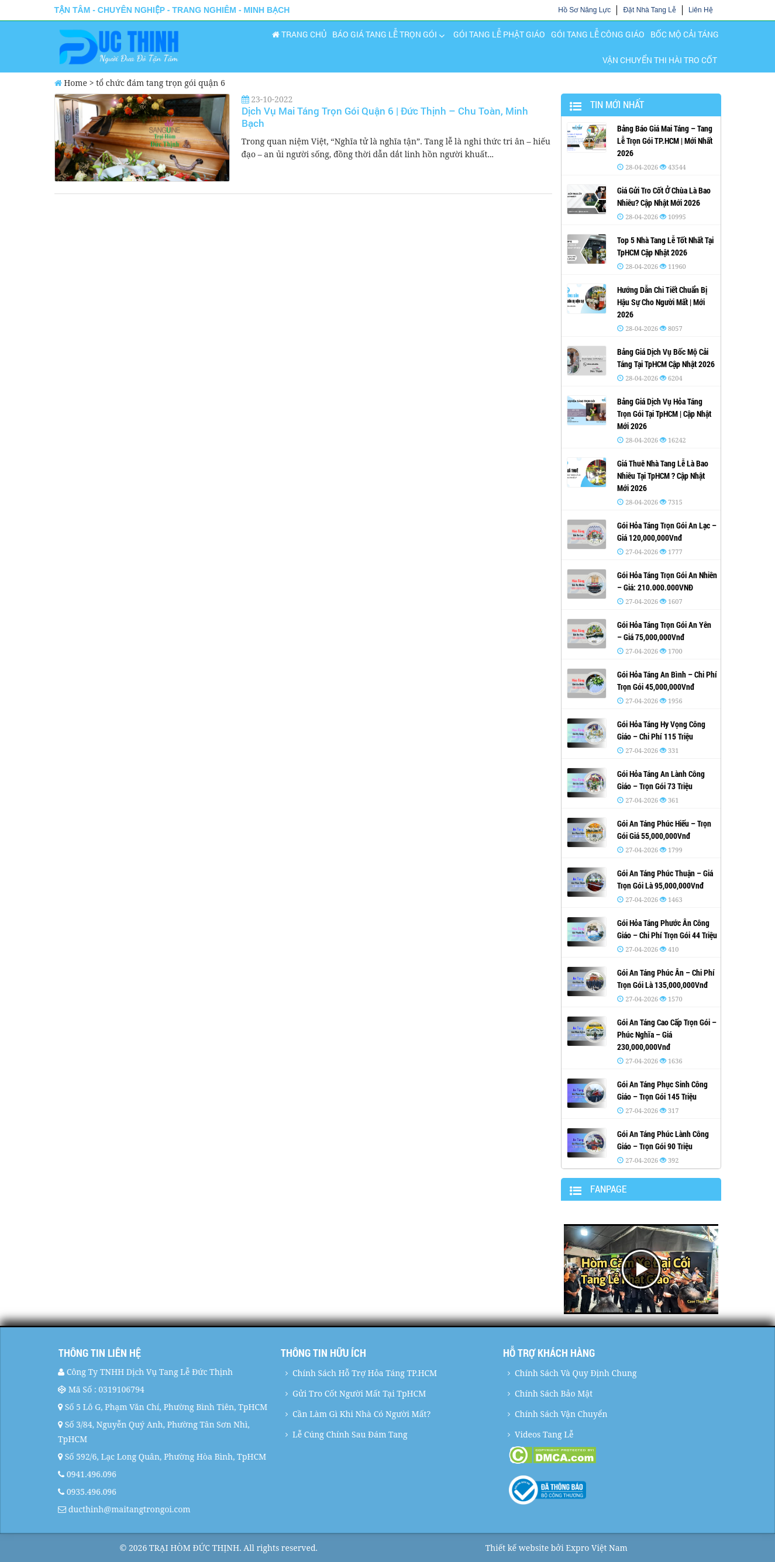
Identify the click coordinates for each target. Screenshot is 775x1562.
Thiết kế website (517, 1547)
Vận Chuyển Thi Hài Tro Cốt (659, 59)
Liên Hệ (700, 10)
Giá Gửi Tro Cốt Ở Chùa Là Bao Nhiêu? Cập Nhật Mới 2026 (664, 196)
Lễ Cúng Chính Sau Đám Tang (350, 1434)
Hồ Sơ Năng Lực (584, 10)
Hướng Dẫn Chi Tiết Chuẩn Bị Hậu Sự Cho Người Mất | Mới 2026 (662, 302)
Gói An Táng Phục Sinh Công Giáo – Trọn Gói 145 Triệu (662, 1090)
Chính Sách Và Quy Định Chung (576, 1372)
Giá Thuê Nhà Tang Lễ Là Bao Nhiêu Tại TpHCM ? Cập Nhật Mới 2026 (662, 475)
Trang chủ (299, 34)
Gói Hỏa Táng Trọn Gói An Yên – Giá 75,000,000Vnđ (664, 630)
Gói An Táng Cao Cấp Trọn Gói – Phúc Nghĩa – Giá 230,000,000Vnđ (667, 1034)
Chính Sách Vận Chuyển (561, 1413)
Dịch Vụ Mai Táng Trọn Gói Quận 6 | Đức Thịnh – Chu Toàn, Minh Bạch (385, 116)
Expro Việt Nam (597, 1547)
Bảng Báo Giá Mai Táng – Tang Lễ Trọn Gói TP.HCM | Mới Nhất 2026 (664, 140)
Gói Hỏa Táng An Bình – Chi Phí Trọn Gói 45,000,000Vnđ (667, 680)
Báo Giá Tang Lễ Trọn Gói (384, 34)
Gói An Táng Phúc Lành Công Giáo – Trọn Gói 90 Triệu (663, 1140)
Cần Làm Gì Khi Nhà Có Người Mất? (361, 1413)
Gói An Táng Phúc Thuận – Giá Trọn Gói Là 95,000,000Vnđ (665, 879)
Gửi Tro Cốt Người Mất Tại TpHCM (359, 1393)
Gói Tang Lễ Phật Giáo (499, 34)
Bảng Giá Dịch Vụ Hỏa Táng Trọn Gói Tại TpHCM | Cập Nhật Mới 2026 (664, 413)
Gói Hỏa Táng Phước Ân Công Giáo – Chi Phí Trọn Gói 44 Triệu (667, 929)
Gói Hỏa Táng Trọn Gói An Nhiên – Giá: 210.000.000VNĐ (667, 581)
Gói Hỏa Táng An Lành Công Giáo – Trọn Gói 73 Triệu (661, 780)
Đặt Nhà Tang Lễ (649, 10)
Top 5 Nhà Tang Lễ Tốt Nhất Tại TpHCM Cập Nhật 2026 (665, 246)
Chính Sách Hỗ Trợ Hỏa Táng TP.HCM (364, 1372)
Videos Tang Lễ (544, 1434)
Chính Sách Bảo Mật (554, 1393)
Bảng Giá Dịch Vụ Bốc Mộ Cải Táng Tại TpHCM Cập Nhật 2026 (666, 357)
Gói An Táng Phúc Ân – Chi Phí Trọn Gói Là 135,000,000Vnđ (666, 978)
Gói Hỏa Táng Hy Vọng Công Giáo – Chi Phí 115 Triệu (661, 730)
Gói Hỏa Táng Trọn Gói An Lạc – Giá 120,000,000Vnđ (667, 531)
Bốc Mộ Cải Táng (684, 34)
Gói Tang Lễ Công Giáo (598, 34)
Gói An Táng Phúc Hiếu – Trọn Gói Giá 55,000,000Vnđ (664, 829)
